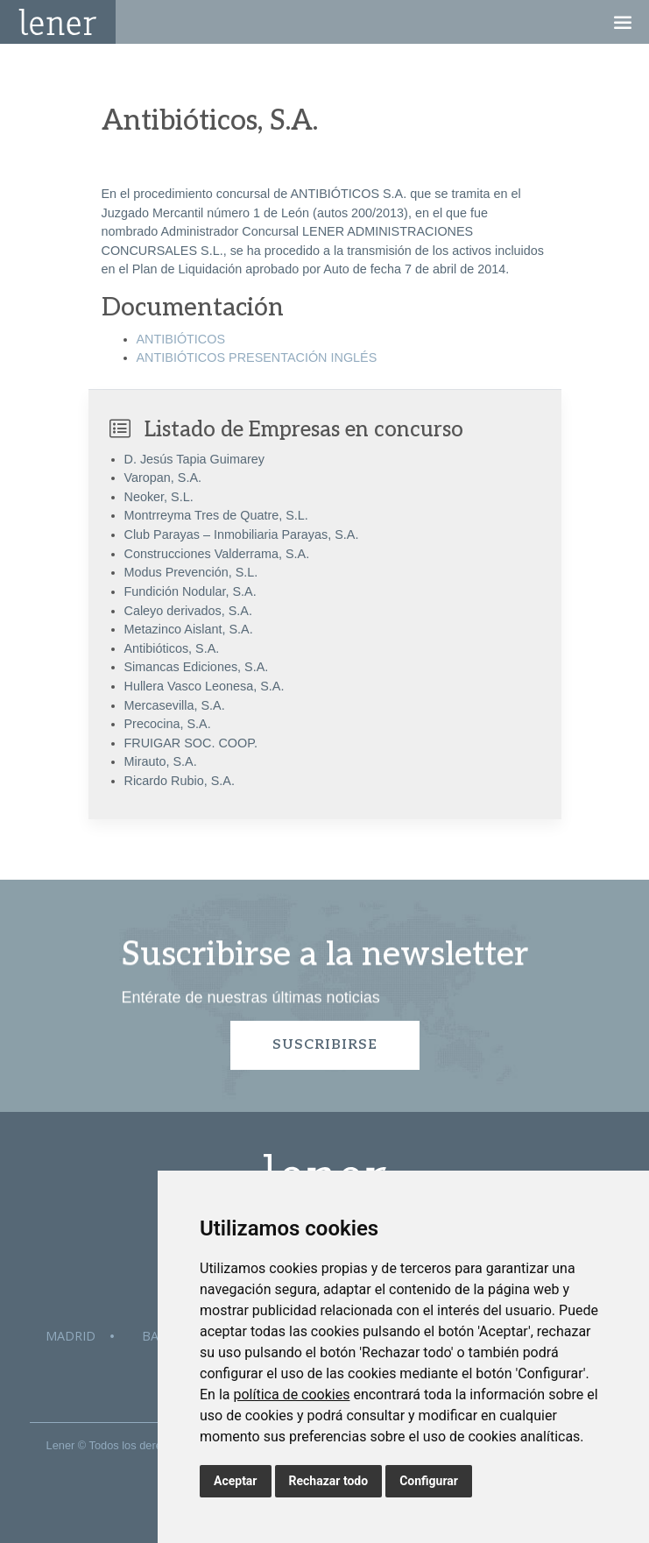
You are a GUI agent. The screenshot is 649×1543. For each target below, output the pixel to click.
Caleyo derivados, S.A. (188, 611)
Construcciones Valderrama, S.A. (217, 554)
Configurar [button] (428, 1481)
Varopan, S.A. (163, 478)
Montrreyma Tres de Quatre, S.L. (216, 515)
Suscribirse (324, 1045)
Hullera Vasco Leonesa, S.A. (204, 686)
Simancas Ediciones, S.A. (196, 667)
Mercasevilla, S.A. (174, 705)
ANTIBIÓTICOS (181, 339)
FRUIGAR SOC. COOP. (190, 743)
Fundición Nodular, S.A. (190, 591)
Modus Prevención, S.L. (191, 572)
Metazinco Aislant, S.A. (188, 629)
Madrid (70, 1335)
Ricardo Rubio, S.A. (179, 781)
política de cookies (291, 1394)
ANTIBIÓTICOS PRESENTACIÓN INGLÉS (257, 357)
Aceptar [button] (235, 1481)
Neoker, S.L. (159, 497)
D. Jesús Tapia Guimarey (194, 459)
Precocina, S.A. (167, 724)
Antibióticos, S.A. (172, 648)
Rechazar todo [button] (329, 1481)
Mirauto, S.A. (160, 761)
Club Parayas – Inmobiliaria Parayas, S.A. (241, 534)
